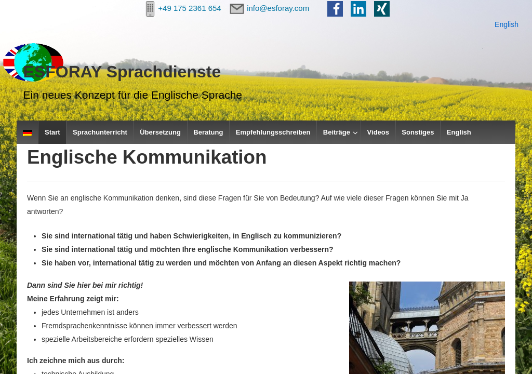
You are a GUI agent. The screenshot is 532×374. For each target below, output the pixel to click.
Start (52, 132)
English (506, 24)
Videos (378, 132)
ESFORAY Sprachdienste (122, 71)
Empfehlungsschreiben (273, 132)
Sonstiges (418, 132)
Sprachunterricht (100, 132)
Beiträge (336, 132)
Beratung (208, 132)
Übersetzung (160, 132)
